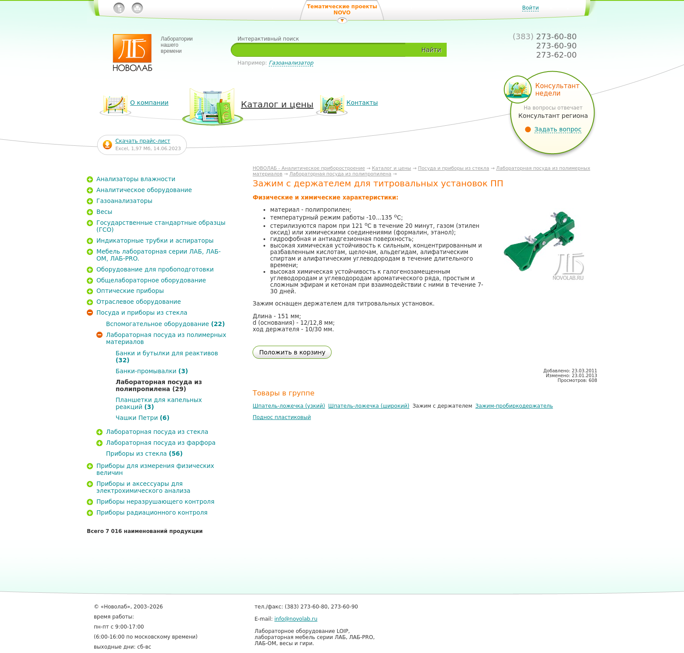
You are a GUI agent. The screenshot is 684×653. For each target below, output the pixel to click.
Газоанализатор (291, 63)
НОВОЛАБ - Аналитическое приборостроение (309, 168)
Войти (530, 8)
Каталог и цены (391, 168)
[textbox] (321, 50)
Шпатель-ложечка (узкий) (289, 406)
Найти (431, 49)
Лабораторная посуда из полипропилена (340, 174)
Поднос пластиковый (282, 417)
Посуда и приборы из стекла (453, 168)
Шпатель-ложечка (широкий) (368, 406)
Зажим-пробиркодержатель (514, 406)
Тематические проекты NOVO (342, 9)
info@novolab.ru (296, 619)
